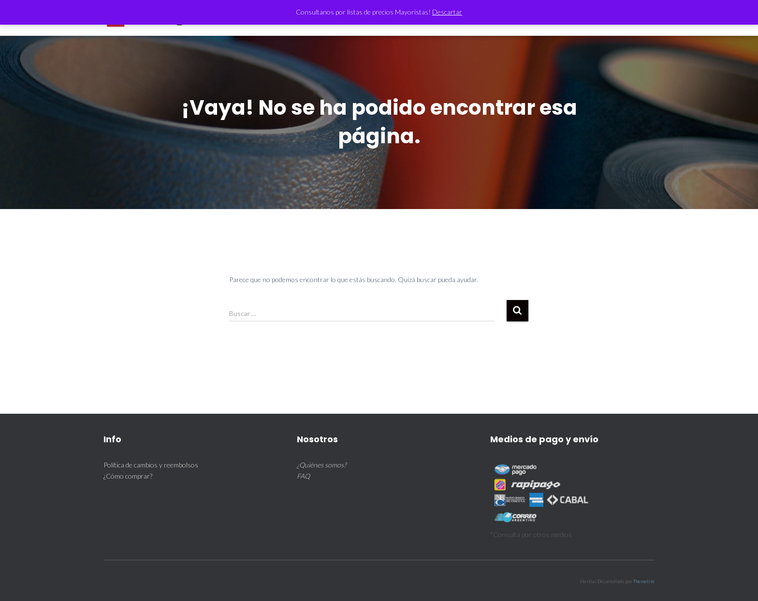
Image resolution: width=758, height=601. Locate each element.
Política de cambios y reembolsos (150, 465)
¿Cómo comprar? (127, 476)
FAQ (303, 476)
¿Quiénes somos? (321, 465)
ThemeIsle (644, 581)
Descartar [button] (447, 12)
